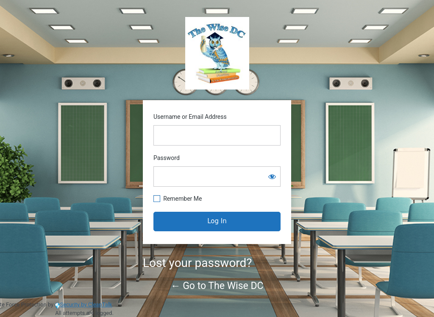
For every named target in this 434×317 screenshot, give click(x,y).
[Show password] (272, 176)
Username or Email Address (190, 116)
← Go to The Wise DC (217, 286)
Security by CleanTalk (86, 304)
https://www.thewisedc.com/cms (217, 53)
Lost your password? (197, 263)
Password (166, 157)
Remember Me (182, 198)
